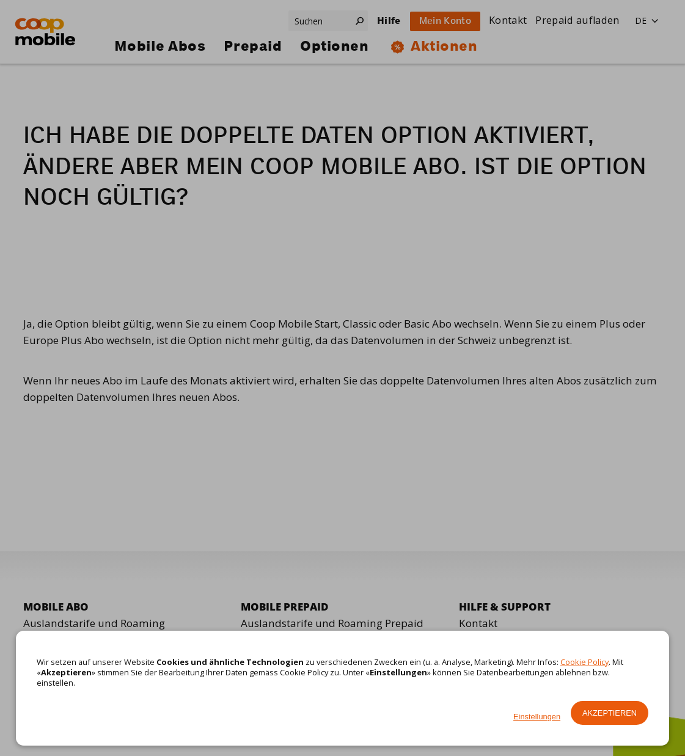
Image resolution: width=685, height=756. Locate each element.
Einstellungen (536, 716)
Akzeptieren (609, 712)
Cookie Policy (584, 661)
